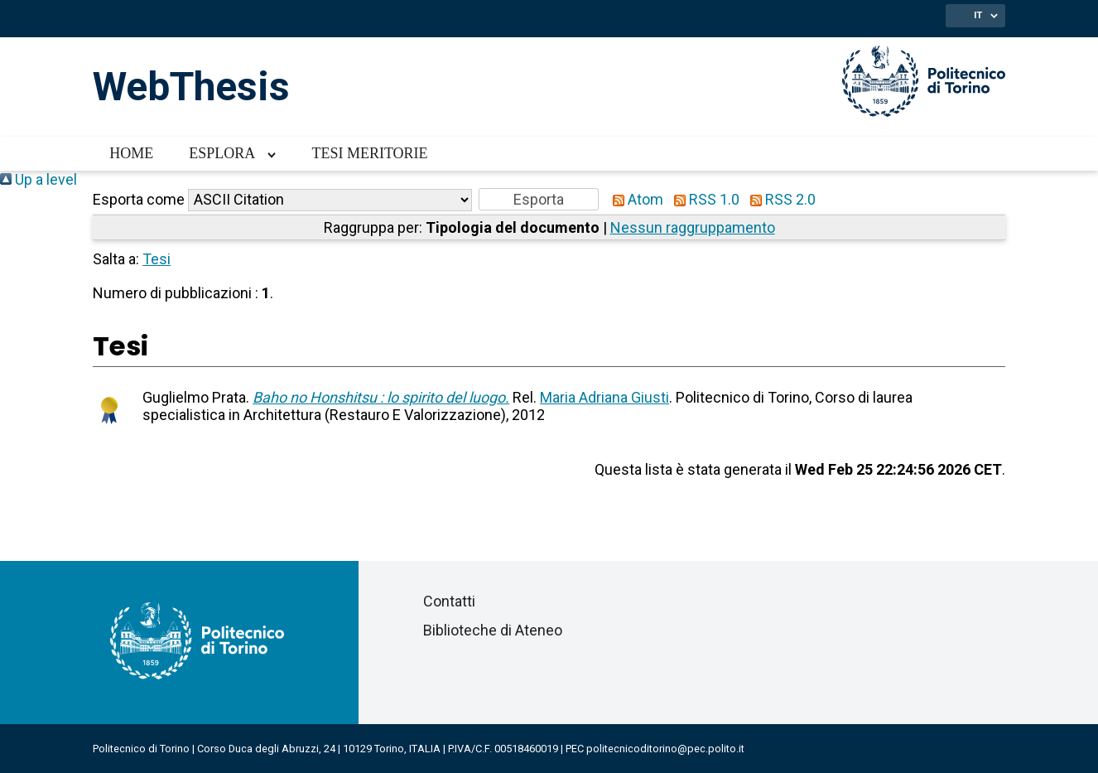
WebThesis (191, 86)
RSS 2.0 (779, 199)
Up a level (38, 179)
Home (131, 153)
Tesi (156, 259)
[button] (539, 199)
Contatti (449, 601)
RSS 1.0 (703, 199)
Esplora (222, 153)
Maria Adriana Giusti (604, 397)
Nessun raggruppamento (692, 227)
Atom (634, 199)
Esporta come (139, 199)
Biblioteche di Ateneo (492, 630)
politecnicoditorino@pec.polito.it (665, 748)
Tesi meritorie (369, 153)
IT (978, 15)
